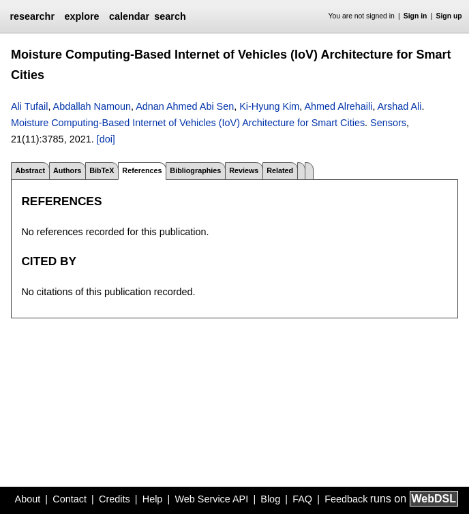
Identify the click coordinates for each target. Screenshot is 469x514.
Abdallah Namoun (92, 106)
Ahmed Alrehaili (338, 106)
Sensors (388, 122)
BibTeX (101, 170)
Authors (67, 170)
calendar (129, 16)
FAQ (302, 499)
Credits (114, 499)
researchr (32, 16)
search (169, 16)
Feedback (345, 499)
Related (280, 170)
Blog (270, 499)
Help (152, 499)
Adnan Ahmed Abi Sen (185, 106)
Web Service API (211, 499)
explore (81, 16)
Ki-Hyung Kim (269, 106)
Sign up (449, 16)
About (28, 499)
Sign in (415, 16)
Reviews (243, 170)
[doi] (106, 139)
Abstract (30, 170)
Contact (69, 499)
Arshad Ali (400, 106)
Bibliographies (195, 170)
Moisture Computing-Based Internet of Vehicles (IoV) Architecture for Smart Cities (188, 122)
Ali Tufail (29, 106)
